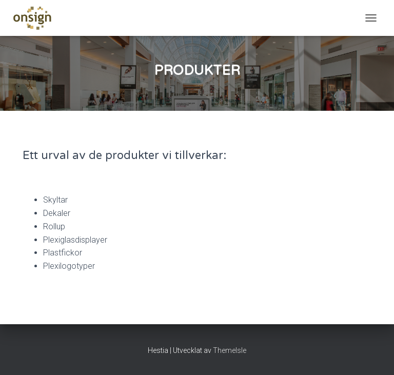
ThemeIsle (229, 350)
